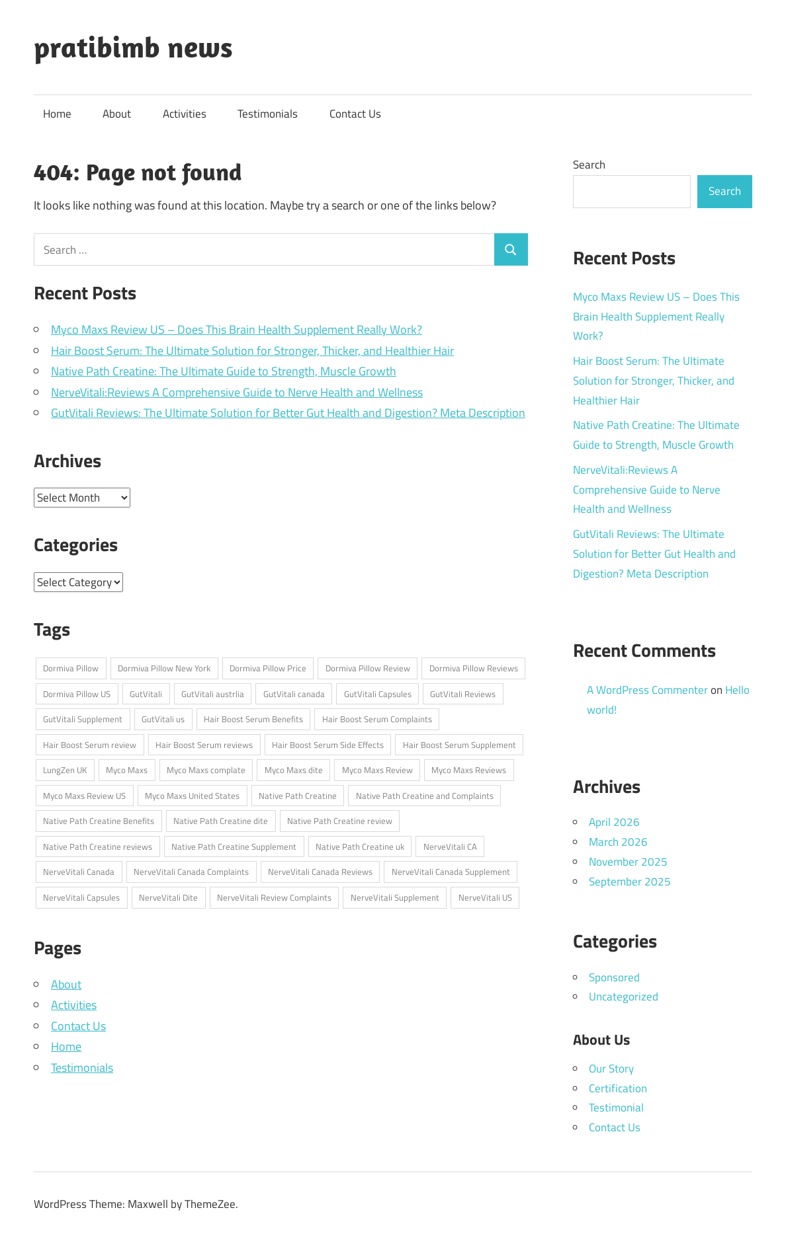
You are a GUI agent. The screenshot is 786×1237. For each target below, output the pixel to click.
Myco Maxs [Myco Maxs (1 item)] (127, 769)
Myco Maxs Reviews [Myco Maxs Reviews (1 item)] (468, 769)
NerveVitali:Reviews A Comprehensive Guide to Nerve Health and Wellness (237, 392)
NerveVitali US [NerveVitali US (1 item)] (485, 897)
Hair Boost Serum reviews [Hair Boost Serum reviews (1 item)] (204, 744)
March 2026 (618, 841)
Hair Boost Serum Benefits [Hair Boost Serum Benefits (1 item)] (253, 719)
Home (57, 113)
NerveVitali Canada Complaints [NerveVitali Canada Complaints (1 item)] (191, 871)
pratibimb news (133, 47)
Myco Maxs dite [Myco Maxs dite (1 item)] (294, 769)
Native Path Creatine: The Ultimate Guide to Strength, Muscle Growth (223, 371)
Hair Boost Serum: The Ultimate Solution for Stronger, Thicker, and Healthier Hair (252, 350)
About (117, 113)
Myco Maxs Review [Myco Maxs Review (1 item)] (377, 769)
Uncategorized (623, 996)
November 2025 (628, 861)
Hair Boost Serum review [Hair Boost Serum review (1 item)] (89, 744)
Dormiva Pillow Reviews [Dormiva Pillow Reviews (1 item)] (473, 668)
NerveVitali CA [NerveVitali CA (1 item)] (450, 846)
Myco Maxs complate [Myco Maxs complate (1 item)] (206, 769)
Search (589, 164)
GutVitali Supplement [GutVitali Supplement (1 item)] (82, 719)
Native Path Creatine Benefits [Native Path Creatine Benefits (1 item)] (98, 820)
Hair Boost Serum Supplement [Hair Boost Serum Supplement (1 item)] (459, 744)
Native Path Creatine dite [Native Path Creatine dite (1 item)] (220, 820)
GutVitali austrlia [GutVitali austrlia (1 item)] (212, 693)
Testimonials (268, 113)
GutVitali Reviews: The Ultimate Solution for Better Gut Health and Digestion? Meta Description (288, 413)
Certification (618, 1088)
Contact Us (355, 113)
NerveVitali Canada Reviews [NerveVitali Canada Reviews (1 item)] (320, 871)
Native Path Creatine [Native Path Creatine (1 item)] (298, 795)
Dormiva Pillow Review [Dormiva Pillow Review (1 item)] (368, 668)
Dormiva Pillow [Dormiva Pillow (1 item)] (71, 668)
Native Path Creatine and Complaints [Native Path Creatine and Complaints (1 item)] (425, 795)
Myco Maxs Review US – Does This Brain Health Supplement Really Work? (236, 329)
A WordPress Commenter (647, 689)
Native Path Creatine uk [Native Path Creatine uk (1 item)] (360, 846)
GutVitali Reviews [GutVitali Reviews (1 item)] (463, 693)
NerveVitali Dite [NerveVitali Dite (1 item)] (168, 897)
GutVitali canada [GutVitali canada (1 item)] (294, 693)
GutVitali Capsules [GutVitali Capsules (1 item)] (378, 693)
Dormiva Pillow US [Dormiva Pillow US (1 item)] (76, 693)
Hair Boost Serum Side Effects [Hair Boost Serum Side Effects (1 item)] (328, 744)
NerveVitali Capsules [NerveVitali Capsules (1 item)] (81, 897)
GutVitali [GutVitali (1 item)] (146, 693)
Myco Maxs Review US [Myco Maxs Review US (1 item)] (84, 795)
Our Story (611, 1068)
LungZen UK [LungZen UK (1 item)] (65, 769)
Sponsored (614, 977)
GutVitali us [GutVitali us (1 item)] (163, 719)
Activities (184, 113)
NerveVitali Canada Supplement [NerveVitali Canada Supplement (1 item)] (451, 871)
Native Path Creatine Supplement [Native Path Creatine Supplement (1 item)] (233, 846)
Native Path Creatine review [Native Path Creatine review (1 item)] (339, 820)
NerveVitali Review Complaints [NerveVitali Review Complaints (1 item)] (274, 897)
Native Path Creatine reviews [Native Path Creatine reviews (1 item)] (97, 846)
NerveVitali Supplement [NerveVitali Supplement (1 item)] (395, 897)
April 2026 (614, 822)
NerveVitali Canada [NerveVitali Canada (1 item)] (78, 871)
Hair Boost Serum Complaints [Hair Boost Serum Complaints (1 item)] (377, 719)
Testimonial (616, 1107)
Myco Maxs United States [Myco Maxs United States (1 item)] (192, 795)
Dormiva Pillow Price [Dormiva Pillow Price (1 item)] (268, 668)
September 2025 (630, 881)
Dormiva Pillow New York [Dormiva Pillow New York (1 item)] (164, 668)
